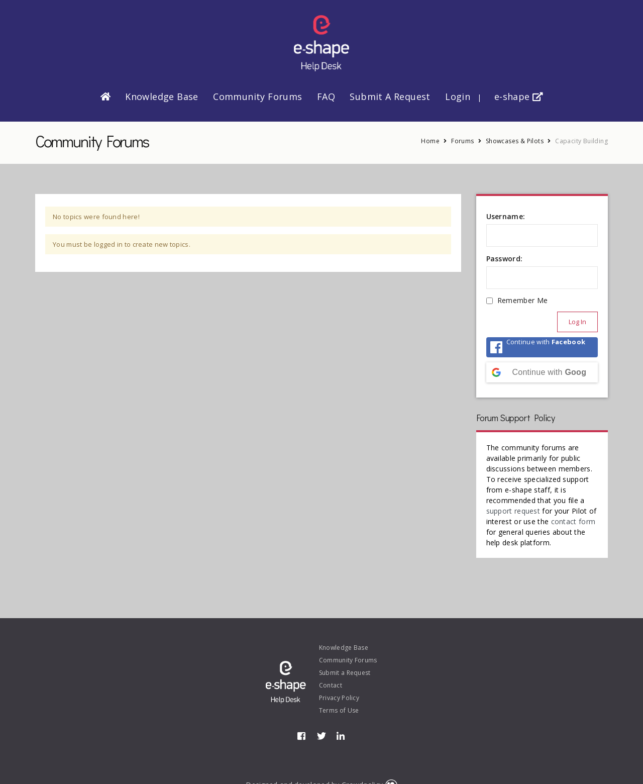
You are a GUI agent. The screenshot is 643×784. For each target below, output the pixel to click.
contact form (573, 521)
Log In (577, 321)
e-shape (518, 96)
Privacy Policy (339, 698)
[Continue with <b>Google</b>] (542, 372)
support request (513, 511)
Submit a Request (390, 96)
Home (430, 141)
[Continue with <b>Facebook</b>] (542, 347)
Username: (505, 216)
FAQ (326, 96)
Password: (504, 258)
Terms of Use (339, 710)
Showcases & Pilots (515, 141)
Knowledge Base (161, 96)
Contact (330, 685)
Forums (462, 141)
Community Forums (257, 96)
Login (457, 96)
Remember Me (522, 300)
